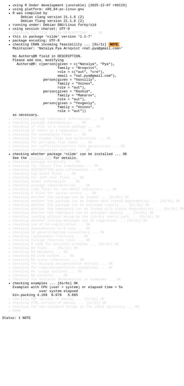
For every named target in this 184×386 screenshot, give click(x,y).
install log (40, 189)
